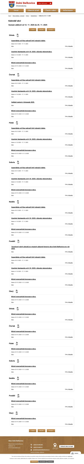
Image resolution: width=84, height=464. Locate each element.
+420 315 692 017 (38, 447)
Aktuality (70, 46)
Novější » (51, 29)
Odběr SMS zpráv (42, 3)
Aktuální (41, 29)
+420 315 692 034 (38, 444)
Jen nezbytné (42, 461)
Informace (68, 10)
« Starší (32, 29)
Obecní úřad (33, 10)
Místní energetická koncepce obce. (23, 63)
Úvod (16, 10)
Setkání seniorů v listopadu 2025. (23, 102)
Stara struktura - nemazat (18, 15)
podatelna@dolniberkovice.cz (41, 449)
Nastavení (50, 461)
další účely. (70, 456)
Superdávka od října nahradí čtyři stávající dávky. (28, 41)
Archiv (27, 15)
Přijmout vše (34, 461)
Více (12, 46)
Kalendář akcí (34, 15)
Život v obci (50, 10)
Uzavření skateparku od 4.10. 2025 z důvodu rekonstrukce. (31, 52)
